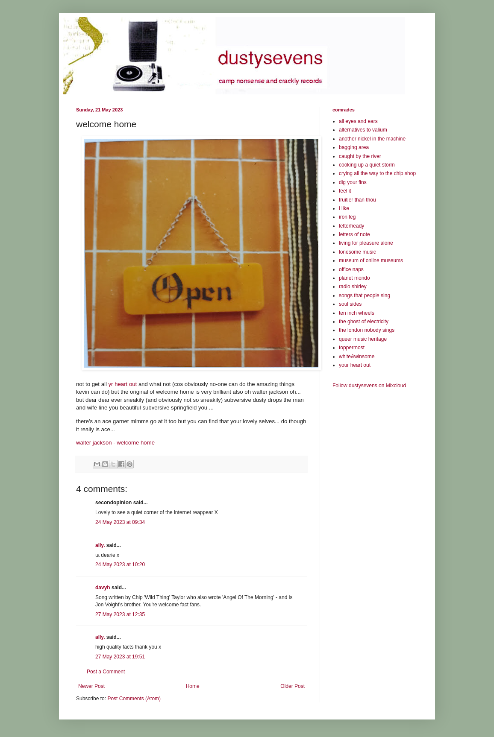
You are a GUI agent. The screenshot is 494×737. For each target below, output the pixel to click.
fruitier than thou (357, 200)
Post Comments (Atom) (134, 699)
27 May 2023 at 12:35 (120, 614)
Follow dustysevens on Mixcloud (369, 386)
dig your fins (353, 182)
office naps (351, 269)
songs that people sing (364, 295)
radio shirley (353, 287)
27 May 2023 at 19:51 (120, 657)
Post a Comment (106, 672)
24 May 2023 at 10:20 (120, 564)
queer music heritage (363, 339)
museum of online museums (371, 260)
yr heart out (123, 384)
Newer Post (91, 686)
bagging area (354, 147)
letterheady (351, 226)
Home (193, 686)
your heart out (354, 365)
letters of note (354, 234)
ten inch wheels (356, 313)
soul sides (350, 304)
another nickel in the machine (372, 139)
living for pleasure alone (366, 243)
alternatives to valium (363, 130)
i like (344, 208)
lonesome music (357, 252)
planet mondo (354, 278)
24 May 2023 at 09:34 (120, 522)
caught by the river (360, 156)
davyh (102, 588)
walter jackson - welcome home (115, 442)
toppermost (352, 348)
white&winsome (356, 357)
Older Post (292, 686)
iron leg (347, 217)
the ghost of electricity (363, 322)
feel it (345, 191)
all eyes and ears (358, 121)
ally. (100, 545)
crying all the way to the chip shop (377, 173)
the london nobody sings (366, 330)
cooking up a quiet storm (367, 165)
